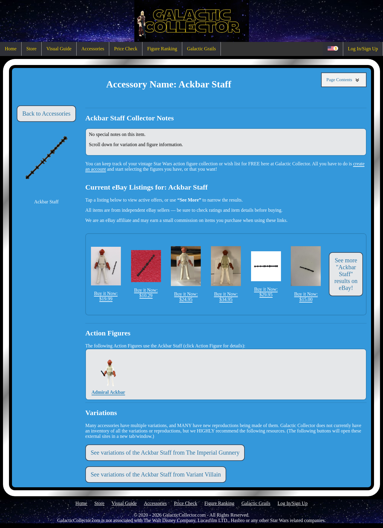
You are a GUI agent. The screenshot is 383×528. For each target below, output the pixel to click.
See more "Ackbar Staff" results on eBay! (346, 274)
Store (31, 48)
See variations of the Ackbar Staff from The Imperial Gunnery (165, 452)
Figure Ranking (162, 48)
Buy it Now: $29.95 (266, 274)
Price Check (125, 48)
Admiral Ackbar (108, 374)
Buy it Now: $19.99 (106, 274)
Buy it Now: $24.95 (186, 274)
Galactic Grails (201, 48)
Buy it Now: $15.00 (306, 274)
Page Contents (343, 79)
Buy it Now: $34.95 (226, 274)
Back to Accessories (46, 113)
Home (10, 48)
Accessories (92, 48)
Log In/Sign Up (363, 48)
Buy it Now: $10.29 (146, 274)
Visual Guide (59, 48)
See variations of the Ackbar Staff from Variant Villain (156, 474)
